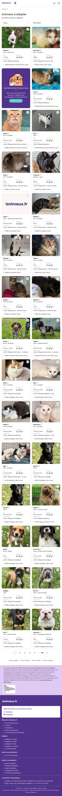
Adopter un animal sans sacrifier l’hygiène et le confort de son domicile (29, 781)
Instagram (8, 715)
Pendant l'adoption (11, 766)
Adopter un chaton (11, 746)
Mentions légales (32, 788)
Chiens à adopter (14, 660)
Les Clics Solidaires (11, 755)
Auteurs (8, 725)
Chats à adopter (36, 660)
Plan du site (6, 790)
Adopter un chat (10, 744)
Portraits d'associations (13, 773)
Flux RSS (25, 788)
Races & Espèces (25, 790)
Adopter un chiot (11, 741)
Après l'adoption (10, 768)
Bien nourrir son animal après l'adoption (26, 783)
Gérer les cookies (42, 788)
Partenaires (9, 728)
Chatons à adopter (48, 660)
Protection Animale (11, 770)
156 (42, 653)
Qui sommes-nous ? (12, 723)
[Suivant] (47, 652)
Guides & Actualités (15, 790)
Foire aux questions (12, 730)
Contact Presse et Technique (14, 732)
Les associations (10, 749)
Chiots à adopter (25, 660)
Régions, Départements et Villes (38, 790)
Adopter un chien (11, 739)
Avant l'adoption (10, 763)
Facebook (8, 712)
